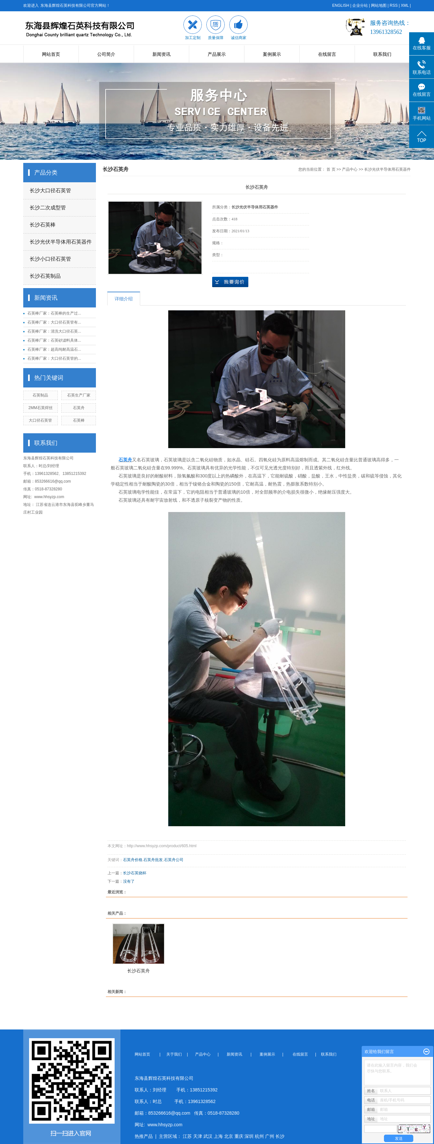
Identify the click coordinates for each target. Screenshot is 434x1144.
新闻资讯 (161, 54)
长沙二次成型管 (48, 207)
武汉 (207, 1136)
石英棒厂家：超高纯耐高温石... (54, 349)
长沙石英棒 (43, 224)
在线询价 (230, 282)
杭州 (259, 1136)
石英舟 (79, 408)
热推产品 (144, 1136)
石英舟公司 (173, 860)
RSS (394, 5)
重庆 (238, 1136)
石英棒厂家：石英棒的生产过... (54, 313)
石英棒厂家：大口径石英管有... (54, 322)
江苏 (187, 1136)
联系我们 (382, 54)
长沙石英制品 (45, 276)
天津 (197, 1136)
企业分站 (360, 5)
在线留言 (327, 54)
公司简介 (106, 54)
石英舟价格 (132, 860)
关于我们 (176, 1054)
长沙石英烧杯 (134, 873)
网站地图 (379, 5)
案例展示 (272, 54)
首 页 (330, 169)
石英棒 (79, 420)
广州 (269, 1136)
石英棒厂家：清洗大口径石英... (54, 331)
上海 (218, 1136)
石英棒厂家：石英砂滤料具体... (54, 340)
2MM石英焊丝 (40, 408)
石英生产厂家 (78, 395)
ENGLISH (340, 5)
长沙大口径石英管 (50, 190)
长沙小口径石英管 (50, 259)
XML (404, 5)
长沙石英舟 (138, 970)
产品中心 (349, 169)
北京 (228, 1136)
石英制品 (40, 395)
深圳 (248, 1136)
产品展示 (217, 54)
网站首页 (51, 54)
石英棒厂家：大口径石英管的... (54, 358)
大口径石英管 (40, 420)
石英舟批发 (153, 860)
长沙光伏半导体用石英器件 (61, 242)
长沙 (279, 1136)
